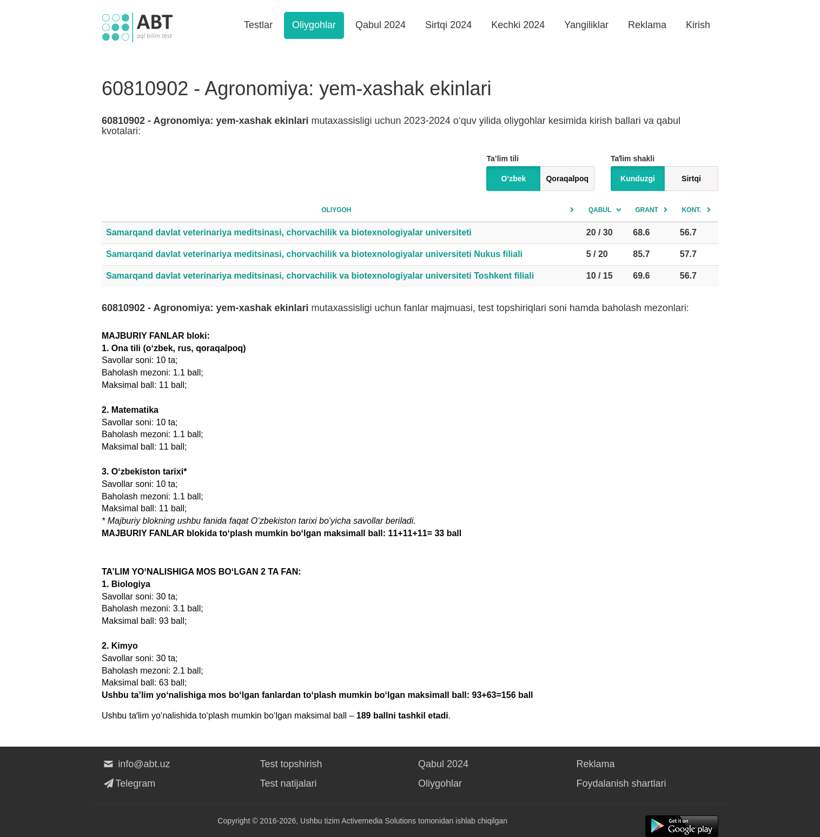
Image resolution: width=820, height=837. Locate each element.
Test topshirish (291, 764)
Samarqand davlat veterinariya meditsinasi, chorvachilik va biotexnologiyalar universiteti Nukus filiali (314, 254)
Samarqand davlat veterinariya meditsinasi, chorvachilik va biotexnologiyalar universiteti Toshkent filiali (320, 275)
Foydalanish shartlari (621, 783)
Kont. (691, 210)
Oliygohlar (314, 24)
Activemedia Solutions (378, 820)
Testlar (258, 24)
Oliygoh (336, 210)
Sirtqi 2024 (448, 24)
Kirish (698, 24)
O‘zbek (513, 178)
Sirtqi (691, 178)
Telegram (128, 783)
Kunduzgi (637, 178)
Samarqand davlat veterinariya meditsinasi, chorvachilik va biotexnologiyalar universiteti (289, 232)
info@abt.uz (136, 764)
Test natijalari (288, 783)
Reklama (647, 24)
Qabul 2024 (380, 24)
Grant (646, 210)
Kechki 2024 (518, 24)
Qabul (600, 210)
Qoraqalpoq (567, 178)
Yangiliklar (586, 24)
